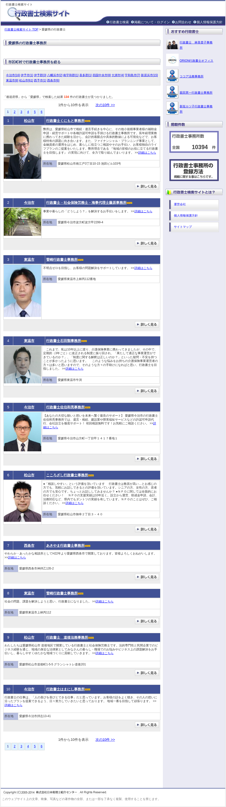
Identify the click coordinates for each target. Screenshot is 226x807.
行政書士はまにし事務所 (65, 689)
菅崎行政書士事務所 (62, 260)
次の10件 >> (105, 105)
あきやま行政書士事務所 (65, 545)
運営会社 (180, 204)
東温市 (29, 260)
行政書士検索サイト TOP (21, 29)
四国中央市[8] (102, 75)
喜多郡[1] (85, 75)
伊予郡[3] (40, 75)
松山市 (29, 121)
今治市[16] (13, 75)
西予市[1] (40, 80)
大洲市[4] (118, 75)
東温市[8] (12, 80)
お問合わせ (183, 22)
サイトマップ (183, 227)
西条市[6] (53, 80)
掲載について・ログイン (152, 22)
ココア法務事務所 (192, 76)
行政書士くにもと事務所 (65, 121)
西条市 (29, 545)
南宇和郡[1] (70, 75)
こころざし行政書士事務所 (67, 475)
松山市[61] (26, 80)
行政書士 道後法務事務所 (67, 637)
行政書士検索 (119, 22)
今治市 (29, 203)
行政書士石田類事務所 (63, 341)
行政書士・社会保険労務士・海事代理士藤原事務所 (86, 203)
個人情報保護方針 (210, 22)
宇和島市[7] (132, 75)
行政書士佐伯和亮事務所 (65, 407)
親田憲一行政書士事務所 (196, 92)
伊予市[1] (27, 75)
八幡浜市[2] (54, 75)
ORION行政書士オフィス (196, 60)
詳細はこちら (147, 152)
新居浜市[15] (149, 75)
